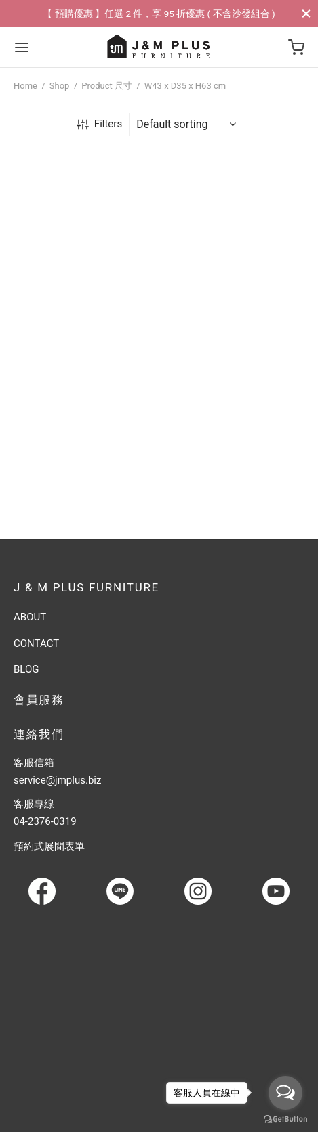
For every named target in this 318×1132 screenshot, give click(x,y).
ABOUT (30, 617)
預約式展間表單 (49, 846)
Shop (59, 86)
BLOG (26, 669)
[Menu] (22, 47)
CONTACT (36, 643)
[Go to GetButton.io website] (285, 1118)
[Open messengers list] (285, 1093)
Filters (99, 124)
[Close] (306, 13)
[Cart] (296, 47)
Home (25, 86)
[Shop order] (188, 124)
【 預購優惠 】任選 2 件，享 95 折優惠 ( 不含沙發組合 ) (159, 13)
